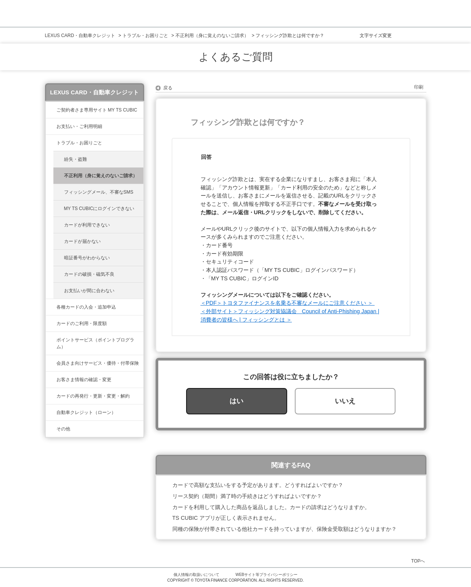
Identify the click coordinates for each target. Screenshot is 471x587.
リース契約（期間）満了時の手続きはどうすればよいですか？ (247, 496)
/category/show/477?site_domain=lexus (51, 412)
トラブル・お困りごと (145, 35)
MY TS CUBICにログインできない (99, 208)
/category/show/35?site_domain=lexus (51, 379)
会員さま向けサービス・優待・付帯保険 (97, 363)
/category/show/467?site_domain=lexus (51, 126)
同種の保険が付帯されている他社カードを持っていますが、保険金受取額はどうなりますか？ (284, 529)
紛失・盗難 (75, 159)
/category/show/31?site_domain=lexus (51, 396)
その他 (63, 429)
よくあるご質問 (236, 57)
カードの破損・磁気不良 (89, 274)
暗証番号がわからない (87, 257)
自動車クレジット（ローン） (86, 412)
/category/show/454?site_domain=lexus (51, 363)
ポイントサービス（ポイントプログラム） (95, 343)
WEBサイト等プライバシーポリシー (267, 574)
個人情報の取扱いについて (196, 574)
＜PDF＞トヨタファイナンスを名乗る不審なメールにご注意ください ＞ (288, 303)
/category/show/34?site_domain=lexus (51, 323)
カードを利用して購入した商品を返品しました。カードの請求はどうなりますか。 (271, 507)
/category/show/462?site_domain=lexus (51, 142)
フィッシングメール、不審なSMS (98, 192)
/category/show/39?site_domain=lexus (51, 110)
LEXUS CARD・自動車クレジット (80, 35)
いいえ (345, 401)
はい (236, 401)
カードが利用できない (87, 225)
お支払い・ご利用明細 (79, 126)
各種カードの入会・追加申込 (86, 307)
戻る (167, 88)
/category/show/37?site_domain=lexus (51, 339)
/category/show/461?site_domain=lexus (51, 307)
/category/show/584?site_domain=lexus (51, 428)
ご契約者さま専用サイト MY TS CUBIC (96, 110)
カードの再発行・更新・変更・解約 (93, 396)
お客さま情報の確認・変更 (83, 379)
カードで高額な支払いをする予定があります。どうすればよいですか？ (257, 485)
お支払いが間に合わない (89, 290)
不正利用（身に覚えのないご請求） (212, 35)
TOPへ (418, 560)
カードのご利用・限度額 (81, 323)
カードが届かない (82, 241)
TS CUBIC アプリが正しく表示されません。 (226, 518)
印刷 (418, 87)
